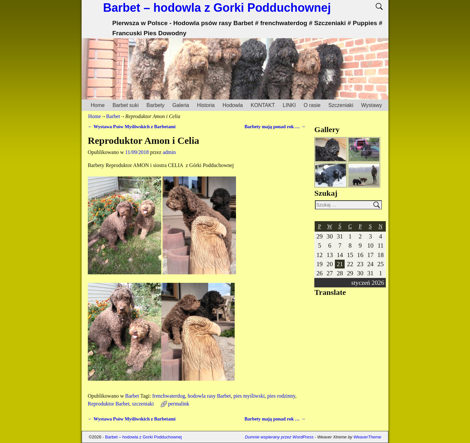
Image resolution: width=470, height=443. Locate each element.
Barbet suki (126, 105)
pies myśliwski (249, 396)
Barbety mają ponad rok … (275, 126)
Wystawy (371, 105)
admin (169, 152)
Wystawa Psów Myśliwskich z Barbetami (132, 126)
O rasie (312, 105)
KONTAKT (263, 105)
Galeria (180, 105)
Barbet (113, 116)
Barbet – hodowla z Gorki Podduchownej (217, 7)
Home (98, 105)
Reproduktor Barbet (109, 403)
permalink (178, 403)
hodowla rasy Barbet (209, 396)
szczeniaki (143, 403)
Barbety (155, 105)
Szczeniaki (340, 105)
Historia (205, 105)
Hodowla (233, 105)
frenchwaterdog (168, 396)
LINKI (289, 105)
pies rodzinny (281, 396)
